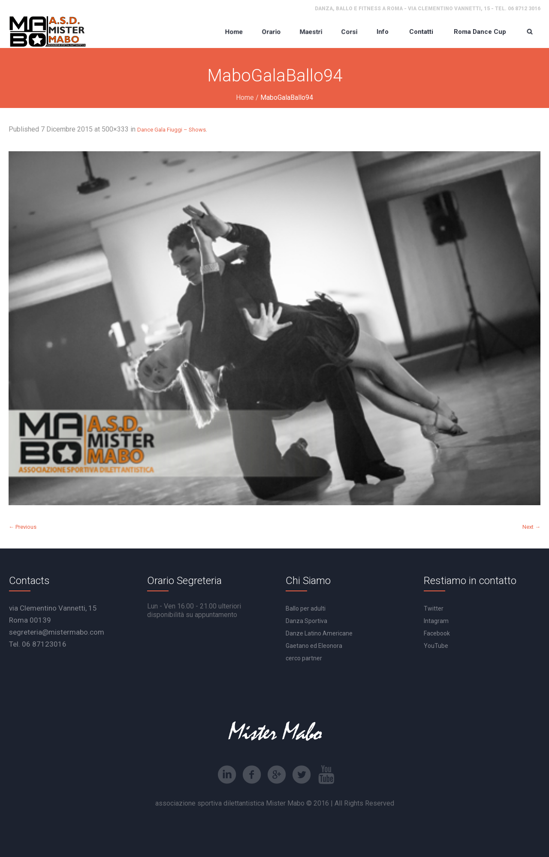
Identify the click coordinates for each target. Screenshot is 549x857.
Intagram (436, 620)
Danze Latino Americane (319, 633)
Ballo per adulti (306, 608)
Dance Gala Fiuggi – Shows (171, 129)
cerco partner (304, 658)
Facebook (437, 633)
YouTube (436, 645)
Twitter (433, 608)
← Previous (22, 527)
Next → (531, 527)
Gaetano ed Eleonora (314, 645)
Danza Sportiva (306, 620)
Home (245, 97)
